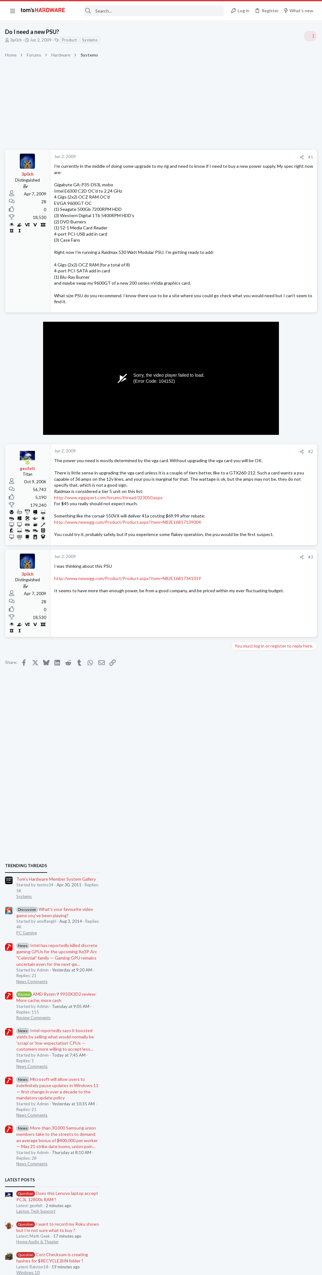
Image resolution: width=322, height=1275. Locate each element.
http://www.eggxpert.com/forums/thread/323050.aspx (109, 515)
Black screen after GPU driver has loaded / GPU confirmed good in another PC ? (271, 859)
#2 (208, 457)
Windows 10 (244, 748)
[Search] (149, 10)
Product (70, 39)
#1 (208, 157)
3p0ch (17, 39)
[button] (12, 10)
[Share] (200, 157)
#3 (208, 581)
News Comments (248, 457)
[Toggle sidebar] (309, 36)
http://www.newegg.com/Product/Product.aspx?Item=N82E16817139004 (128, 540)
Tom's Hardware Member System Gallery (272, 355)
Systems (91, 39)
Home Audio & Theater (254, 717)
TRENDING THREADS (242, 341)
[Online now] (29, 468)
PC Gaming (243, 408)
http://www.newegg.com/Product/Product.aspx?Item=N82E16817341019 (128, 602)
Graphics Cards (247, 778)
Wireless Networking (252, 809)
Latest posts (236, 655)
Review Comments (250, 493)
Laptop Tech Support (252, 687)
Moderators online (244, 892)
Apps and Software (250, 840)
